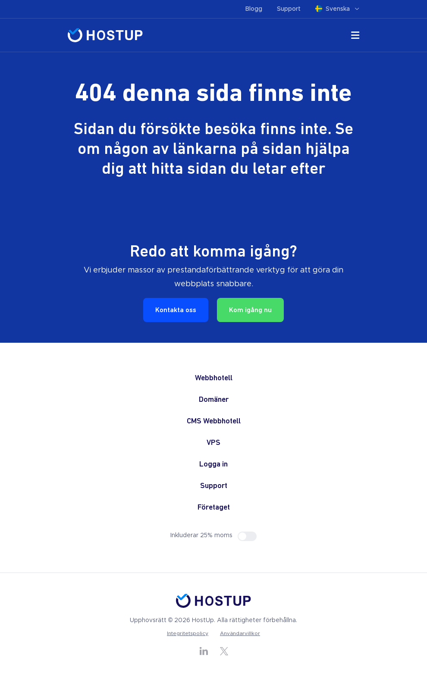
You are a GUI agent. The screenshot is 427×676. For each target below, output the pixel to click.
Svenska (337, 9)
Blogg (253, 9)
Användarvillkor (240, 633)
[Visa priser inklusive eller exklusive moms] (247, 536)
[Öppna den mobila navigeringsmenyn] (355, 37)
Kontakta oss (175, 310)
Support (289, 9)
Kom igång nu (250, 310)
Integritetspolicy (187, 633)
